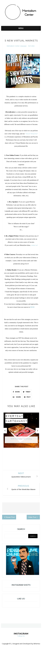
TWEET (26, 392)
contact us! (34, 245)
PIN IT (27, 397)
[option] (21, 431)
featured (31, 46)
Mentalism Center (13, 46)
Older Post (33, 517)
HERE (32, 307)
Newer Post (9, 517)
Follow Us (21, 636)
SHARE (16, 392)
